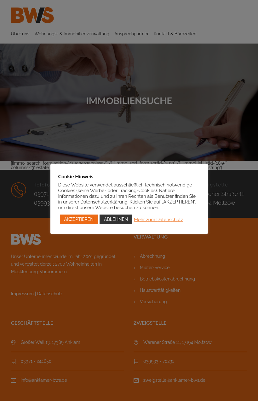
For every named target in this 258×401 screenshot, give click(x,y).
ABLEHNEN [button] (116, 219)
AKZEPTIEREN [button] (79, 219)
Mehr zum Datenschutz (158, 219)
